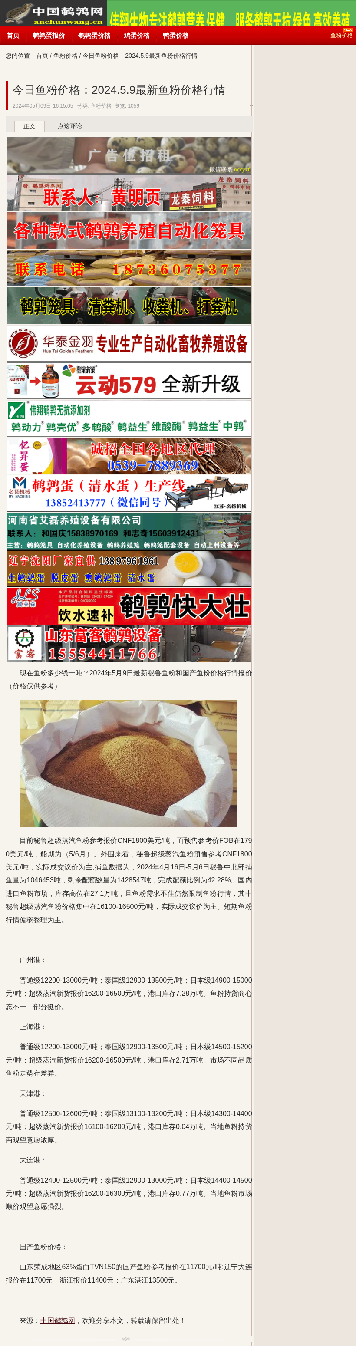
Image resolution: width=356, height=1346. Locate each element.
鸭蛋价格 (176, 35)
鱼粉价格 (65, 55)
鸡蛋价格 (137, 35)
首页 (13, 35)
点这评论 (70, 125)
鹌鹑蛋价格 (94, 35)
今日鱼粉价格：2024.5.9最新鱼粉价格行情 (119, 89)
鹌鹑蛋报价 (49, 35)
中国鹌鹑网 (53, 21)
